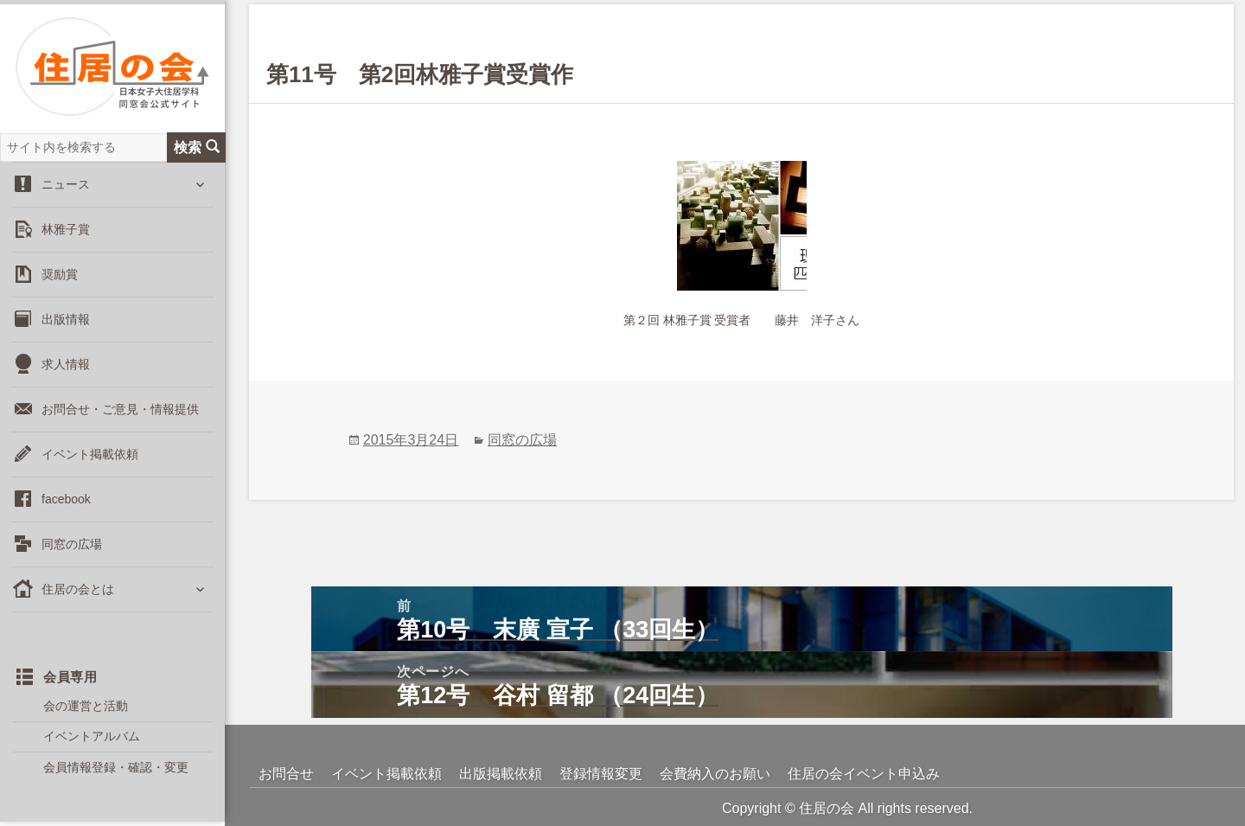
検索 (197, 147)
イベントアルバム (91, 736)
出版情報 (66, 319)
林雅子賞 (66, 229)
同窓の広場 (72, 544)
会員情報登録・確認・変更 (115, 767)
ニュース (66, 184)
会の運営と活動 (85, 706)
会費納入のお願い (715, 773)
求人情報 (66, 364)
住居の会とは (78, 589)
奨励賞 (60, 274)
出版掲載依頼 (500, 773)
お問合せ (286, 773)
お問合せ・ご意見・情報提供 (120, 409)
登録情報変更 (600, 773)
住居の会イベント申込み (864, 773)
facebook (66, 499)
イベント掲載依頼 (90, 454)
